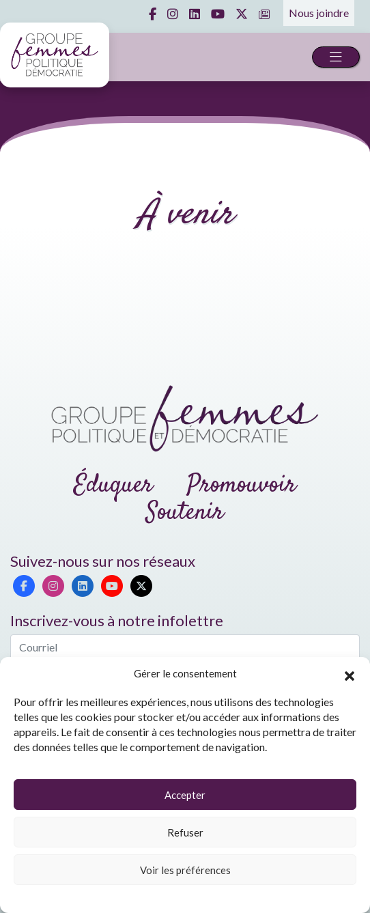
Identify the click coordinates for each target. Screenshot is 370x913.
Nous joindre (319, 12)
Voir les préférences (185, 870)
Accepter (185, 795)
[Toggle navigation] (336, 57)
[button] (349, 674)
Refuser (185, 832)
